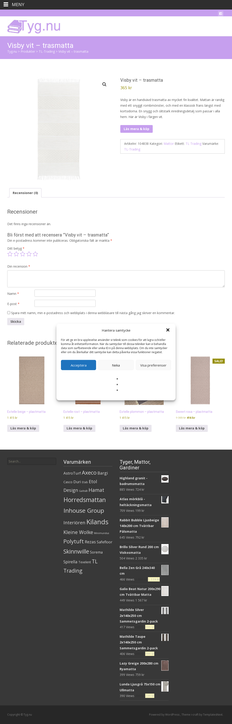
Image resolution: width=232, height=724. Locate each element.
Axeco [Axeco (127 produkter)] (89, 472)
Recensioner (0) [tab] (25, 193)
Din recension (18, 266)
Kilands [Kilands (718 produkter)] (97, 521)
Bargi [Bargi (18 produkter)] (102, 473)
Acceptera (79, 365)
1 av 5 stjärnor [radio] (10, 254)
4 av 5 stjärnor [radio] (29, 254)
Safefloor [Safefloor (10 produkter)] (104, 541)
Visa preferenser (153, 365)
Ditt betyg (15, 248)
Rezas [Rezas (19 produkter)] (90, 541)
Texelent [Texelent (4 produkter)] (84, 562)
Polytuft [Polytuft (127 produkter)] (73, 541)
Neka (116, 365)
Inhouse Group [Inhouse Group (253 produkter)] (83, 510)
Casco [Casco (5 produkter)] (67, 482)
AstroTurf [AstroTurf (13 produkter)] (72, 473)
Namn (13, 293)
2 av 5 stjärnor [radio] (16, 254)
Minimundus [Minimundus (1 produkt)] (101, 533)
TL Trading (193, 143)
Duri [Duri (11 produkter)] (77, 481)
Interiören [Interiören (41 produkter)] (74, 522)
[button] (168, 330)
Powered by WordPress (164, 715)
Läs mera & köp (136, 129)
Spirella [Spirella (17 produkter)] (70, 561)
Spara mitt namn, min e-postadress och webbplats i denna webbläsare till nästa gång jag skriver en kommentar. (93, 313)
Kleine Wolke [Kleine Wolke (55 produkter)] (78, 532)
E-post (13, 304)
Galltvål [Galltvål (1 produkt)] (83, 491)
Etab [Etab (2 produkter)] (85, 482)
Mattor (169, 143)
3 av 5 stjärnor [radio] (22, 254)
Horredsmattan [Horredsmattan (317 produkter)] (84, 499)
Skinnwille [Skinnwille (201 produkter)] (76, 551)
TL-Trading (132, 149)
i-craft (195, 715)
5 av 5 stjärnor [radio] (35, 254)
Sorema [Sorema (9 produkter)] (96, 552)
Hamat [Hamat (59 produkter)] (96, 490)
